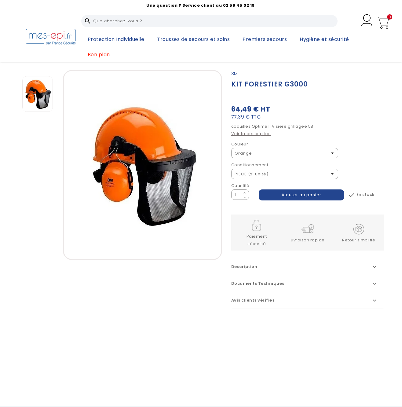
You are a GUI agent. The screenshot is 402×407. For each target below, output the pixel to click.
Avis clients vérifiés (304, 300)
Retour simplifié (358, 240)
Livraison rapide (308, 240)
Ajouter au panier (301, 195)
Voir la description (251, 134)
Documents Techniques (304, 283)
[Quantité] (236, 194)
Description (304, 266)
